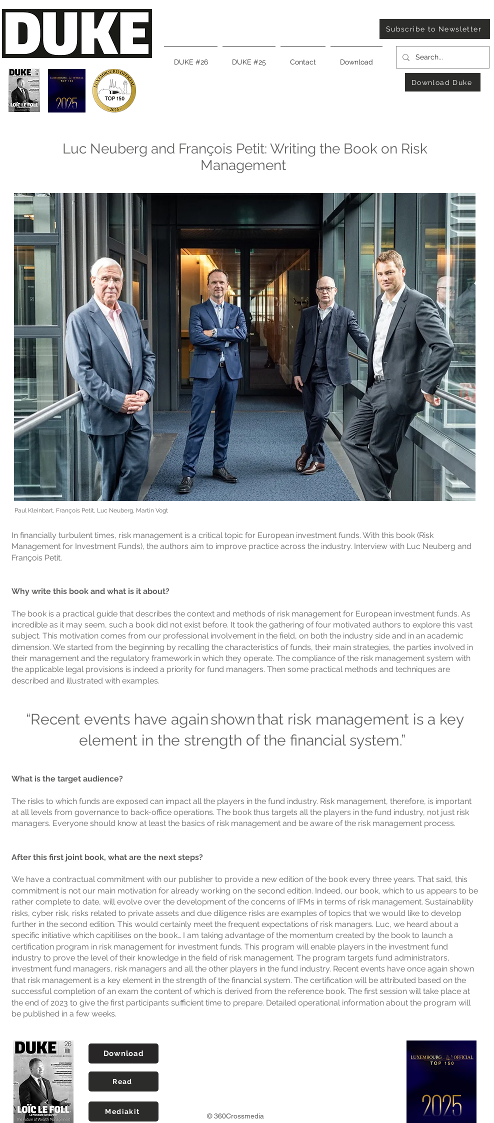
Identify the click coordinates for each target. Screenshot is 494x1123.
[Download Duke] (442, 82)
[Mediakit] (123, 1112)
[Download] (123, 1054)
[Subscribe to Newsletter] (435, 29)
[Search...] (442, 57)
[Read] (123, 1082)
